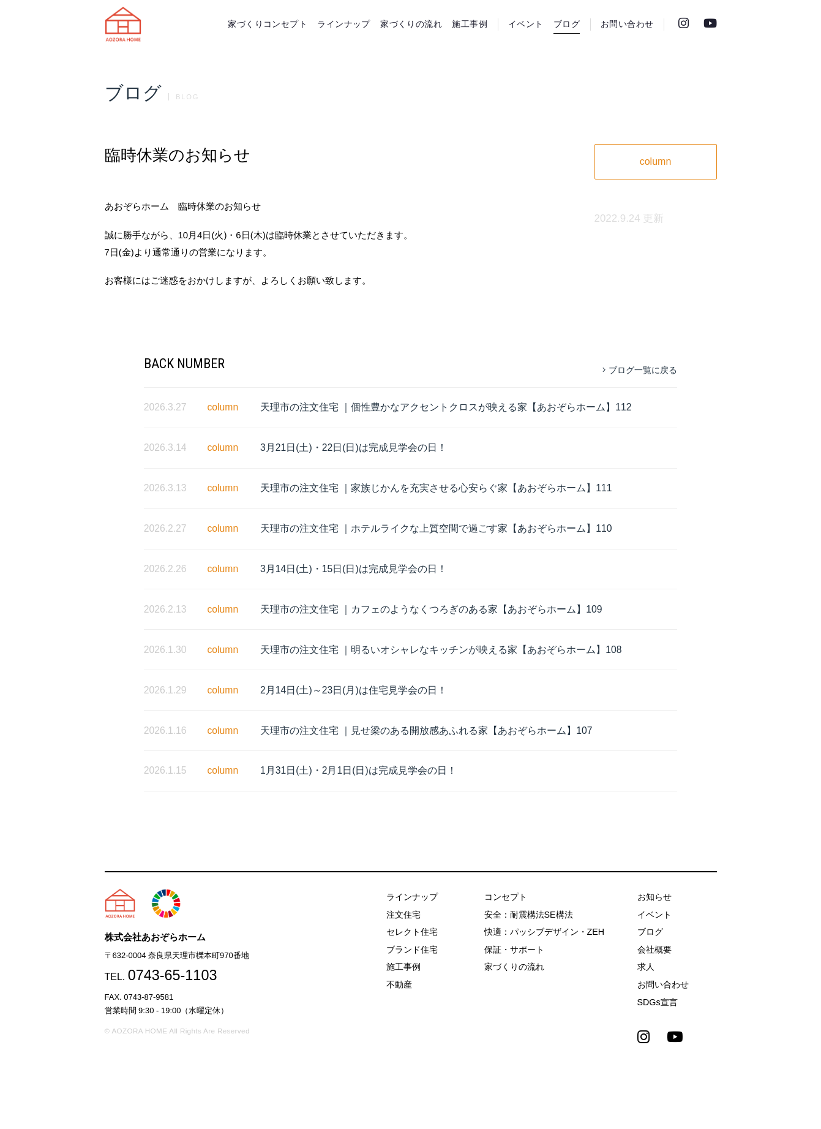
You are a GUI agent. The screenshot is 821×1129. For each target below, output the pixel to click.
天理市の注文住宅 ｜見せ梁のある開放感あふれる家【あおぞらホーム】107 (426, 730)
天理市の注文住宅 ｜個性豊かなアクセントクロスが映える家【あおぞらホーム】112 (446, 407)
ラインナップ (343, 24)
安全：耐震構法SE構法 (528, 914)
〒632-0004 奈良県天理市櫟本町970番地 (177, 955)
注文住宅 (403, 914)
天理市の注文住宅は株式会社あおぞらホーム (123, 24)
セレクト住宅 (412, 932)
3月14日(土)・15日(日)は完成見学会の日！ (353, 569)
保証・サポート (514, 949)
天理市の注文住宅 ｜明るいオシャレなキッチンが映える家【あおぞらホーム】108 (441, 649)
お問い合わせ (627, 24)
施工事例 (469, 24)
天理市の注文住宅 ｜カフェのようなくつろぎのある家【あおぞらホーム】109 (431, 609)
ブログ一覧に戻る (640, 370)
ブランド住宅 (412, 949)
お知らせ (654, 897)
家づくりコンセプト (267, 24)
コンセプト (505, 897)
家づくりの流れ (411, 24)
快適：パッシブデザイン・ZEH (544, 932)
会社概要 (654, 949)
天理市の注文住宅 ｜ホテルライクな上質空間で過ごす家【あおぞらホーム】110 (436, 528)
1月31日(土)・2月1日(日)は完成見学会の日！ (358, 770)
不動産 (399, 984)
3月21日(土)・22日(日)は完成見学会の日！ (353, 447)
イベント (526, 24)
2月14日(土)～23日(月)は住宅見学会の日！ (353, 690)
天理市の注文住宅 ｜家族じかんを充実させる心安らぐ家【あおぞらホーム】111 (436, 488)
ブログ (566, 24)
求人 (645, 967)
